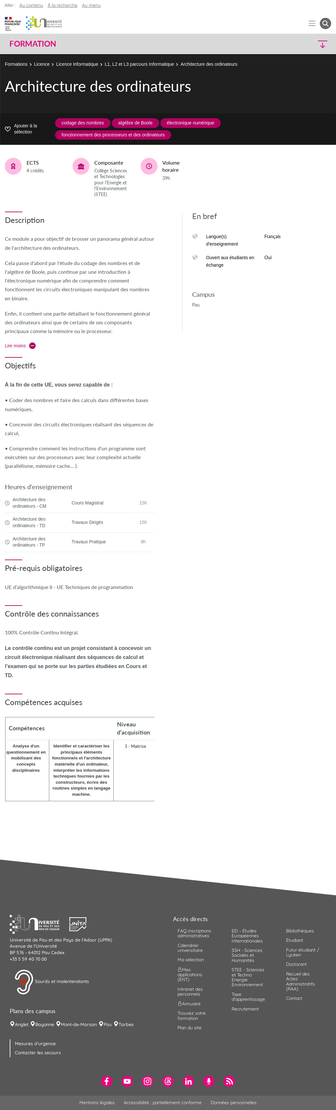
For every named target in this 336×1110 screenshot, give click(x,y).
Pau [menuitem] (108, 1024)
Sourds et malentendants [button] (51, 982)
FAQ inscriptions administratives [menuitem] (194, 933)
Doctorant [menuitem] (296, 964)
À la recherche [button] (62, 5)
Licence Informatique (77, 64)
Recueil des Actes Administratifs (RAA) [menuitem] (300, 981)
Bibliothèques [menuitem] (300, 931)
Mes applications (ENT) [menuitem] (190, 974)
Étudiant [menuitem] (294, 940)
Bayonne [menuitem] (44, 1024)
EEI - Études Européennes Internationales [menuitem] (247, 936)
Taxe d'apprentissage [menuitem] (248, 996)
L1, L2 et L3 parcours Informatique (139, 64)
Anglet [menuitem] (22, 1024)
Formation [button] (32, 43)
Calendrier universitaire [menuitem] (190, 947)
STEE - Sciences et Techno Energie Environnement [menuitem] (248, 977)
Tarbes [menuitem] (126, 1024)
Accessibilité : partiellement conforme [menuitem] (163, 1102)
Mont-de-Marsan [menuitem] (79, 1024)
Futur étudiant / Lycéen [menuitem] (302, 952)
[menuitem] (107, 1081)
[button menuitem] (325, 23)
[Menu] (312, 23)
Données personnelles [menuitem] (234, 1102)
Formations (16, 64)
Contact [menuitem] (294, 998)
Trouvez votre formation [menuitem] (192, 1015)
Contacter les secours (38, 1053)
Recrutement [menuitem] (245, 1009)
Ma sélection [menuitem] (191, 960)
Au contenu (31, 5)
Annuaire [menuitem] (189, 1004)
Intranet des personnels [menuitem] (190, 991)
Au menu (91, 5)
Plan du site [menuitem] (190, 1028)
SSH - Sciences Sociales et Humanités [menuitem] (247, 955)
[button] (291, 44)
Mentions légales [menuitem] (97, 1102)
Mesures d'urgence (35, 1043)
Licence (42, 64)
